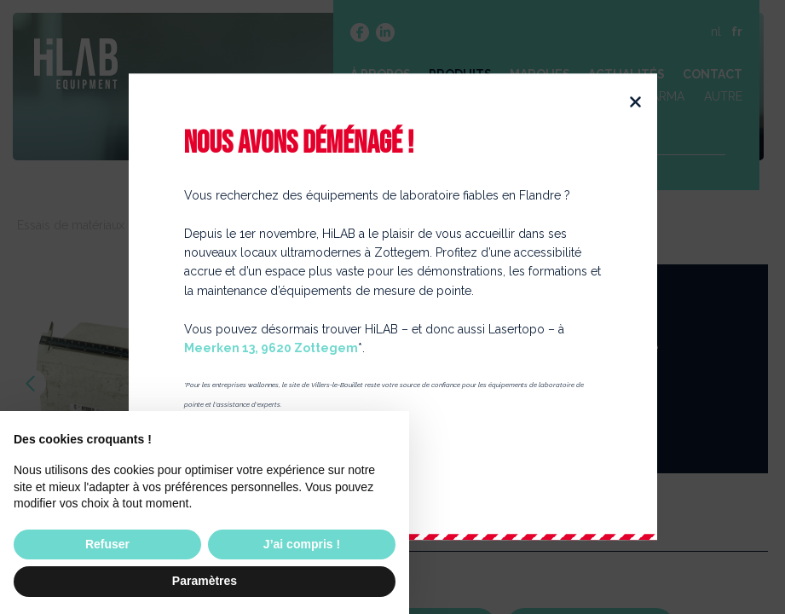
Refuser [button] (107, 544)
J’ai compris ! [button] (301, 544)
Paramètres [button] (204, 581)
